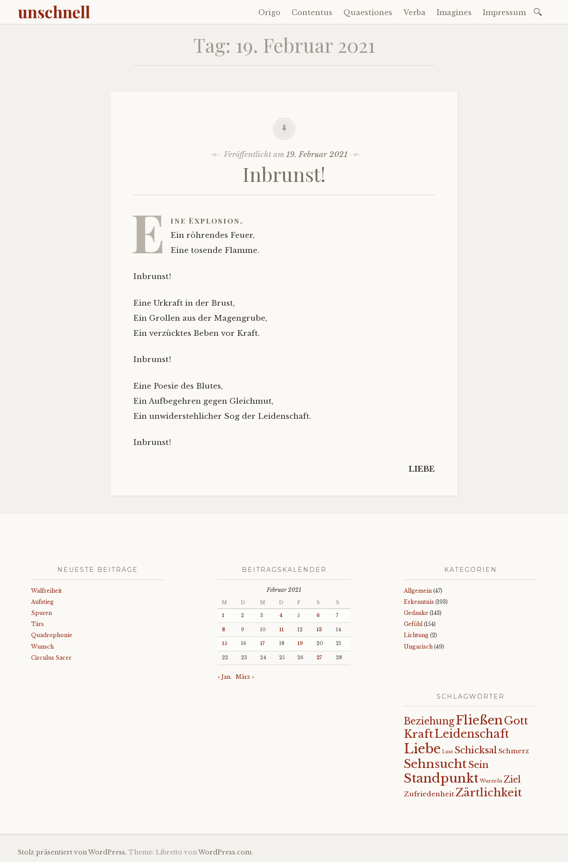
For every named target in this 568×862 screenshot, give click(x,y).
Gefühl (413, 624)
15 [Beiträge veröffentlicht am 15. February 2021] (224, 643)
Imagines (454, 12)
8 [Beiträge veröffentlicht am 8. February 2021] (223, 630)
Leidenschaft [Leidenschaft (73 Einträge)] (471, 734)
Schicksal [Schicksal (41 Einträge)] (475, 750)
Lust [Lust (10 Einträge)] (447, 752)
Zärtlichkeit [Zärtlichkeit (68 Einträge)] (488, 792)
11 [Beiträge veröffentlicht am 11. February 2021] (281, 630)
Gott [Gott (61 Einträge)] (516, 720)
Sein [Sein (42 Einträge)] (478, 765)
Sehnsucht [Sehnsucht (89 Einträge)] (435, 763)
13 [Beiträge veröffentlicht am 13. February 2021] (319, 630)
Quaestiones (367, 12)
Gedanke (416, 613)
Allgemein (418, 590)
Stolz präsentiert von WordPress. (72, 852)
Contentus (312, 12)
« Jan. (224, 676)
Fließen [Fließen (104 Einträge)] (479, 720)
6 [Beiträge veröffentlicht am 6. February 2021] (318, 615)
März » (245, 676)
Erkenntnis (419, 601)
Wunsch (42, 646)
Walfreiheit (46, 590)
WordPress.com (225, 852)
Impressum (504, 12)
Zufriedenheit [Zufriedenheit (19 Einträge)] (429, 794)
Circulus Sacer (51, 657)
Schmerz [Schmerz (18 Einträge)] (513, 751)
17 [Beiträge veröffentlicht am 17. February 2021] (262, 643)
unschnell (54, 11)
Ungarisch (418, 646)
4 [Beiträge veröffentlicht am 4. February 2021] (281, 615)
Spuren (41, 613)
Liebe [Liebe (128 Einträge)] (422, 749)
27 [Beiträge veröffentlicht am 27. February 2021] (319, 658)
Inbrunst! (284, 174)
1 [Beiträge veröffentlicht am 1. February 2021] (223, 615)
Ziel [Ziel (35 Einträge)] (512, 779)
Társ (37, 624)
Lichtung (416, 635)
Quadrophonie (51, 635)
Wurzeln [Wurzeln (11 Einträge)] (491, 781)
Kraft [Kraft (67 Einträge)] (418, 734)
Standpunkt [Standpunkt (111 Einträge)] (441, 778)
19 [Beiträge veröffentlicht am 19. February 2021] (300, 643)
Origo (269, 12)
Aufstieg (42, 601)
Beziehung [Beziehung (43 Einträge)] (429, 721)
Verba (414, 12)
